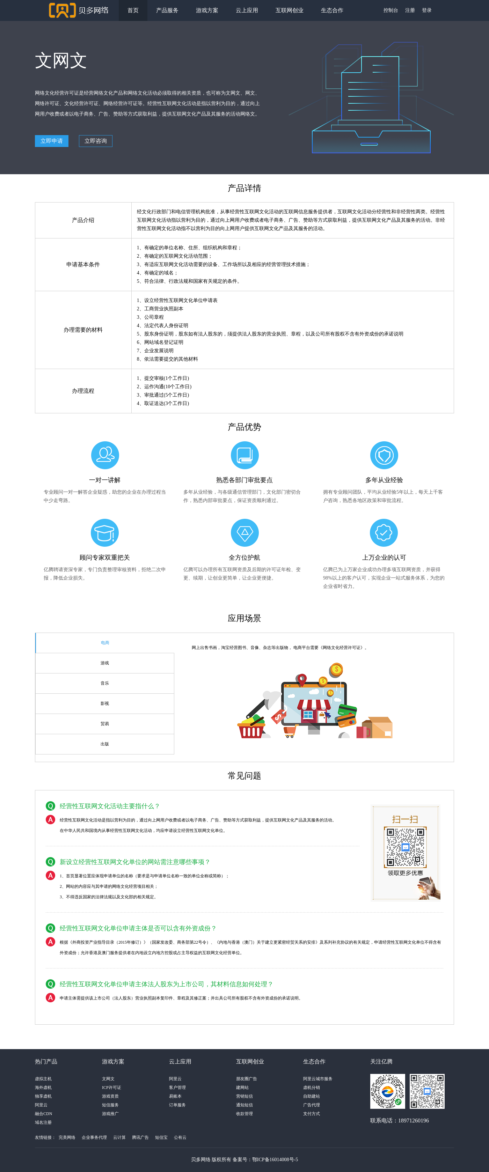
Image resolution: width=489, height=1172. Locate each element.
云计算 (119, 1137)
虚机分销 (311, 1087)
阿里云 (41, 1105)
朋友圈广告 (246, 1078)
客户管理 (177, 1087)
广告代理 (311, 1105)
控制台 (391, 10)
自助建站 (311, 1096)
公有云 (180, 1137)
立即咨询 (96, 141)
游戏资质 (110, 1096)
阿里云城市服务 (318, 1078)
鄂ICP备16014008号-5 (275, 1159)
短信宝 (161, 1137)
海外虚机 (43, 1087)
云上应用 (247, 10)
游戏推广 (110, 1113)
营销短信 (244, 1096)
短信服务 (110, 1105)
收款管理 (244, 1113)
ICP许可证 (111, 1087)
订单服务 (177, 1105)
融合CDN (43, 1113)
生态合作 (332, 10)
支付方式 (311, 1113)
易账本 (175, 1096)
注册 (410, 10)
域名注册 (43, 1122)
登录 (427, 10)
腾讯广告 (140, 1137)
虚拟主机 (43, 1078)
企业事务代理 (94, 1137)
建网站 (242, 1087)
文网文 (108, 1078)
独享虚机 (43, 1096)
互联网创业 (290, 10)
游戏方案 (207, 10)
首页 (133, 10)
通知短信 (244, 1105)
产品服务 (167, 10)
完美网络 (67, 1137)
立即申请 (52, 141)
